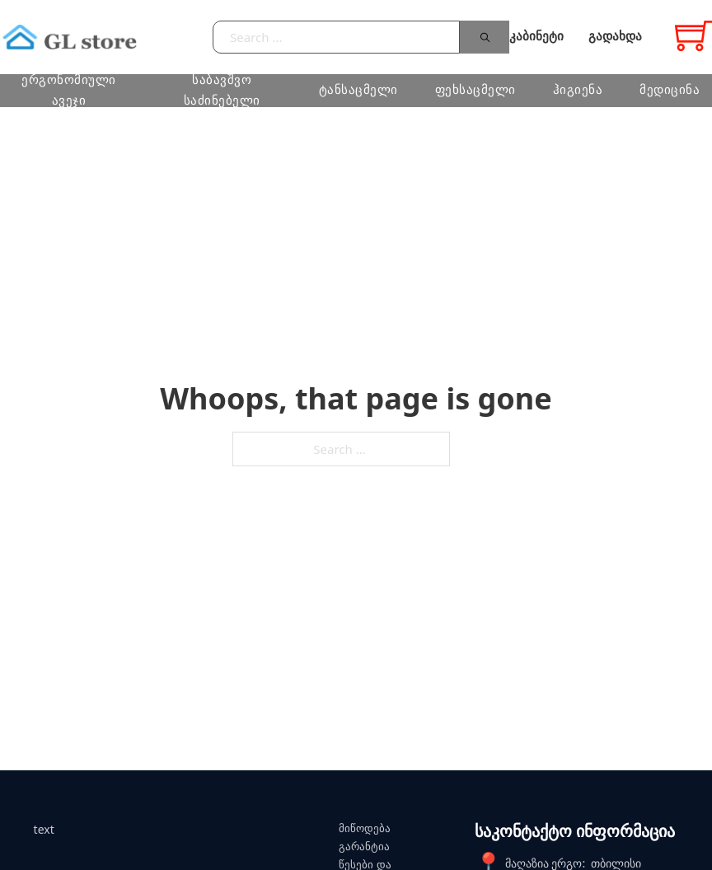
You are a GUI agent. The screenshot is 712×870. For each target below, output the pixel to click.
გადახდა (615, 36)
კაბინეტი (536, 36)
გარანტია (364, 846)
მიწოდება (365, 828)
